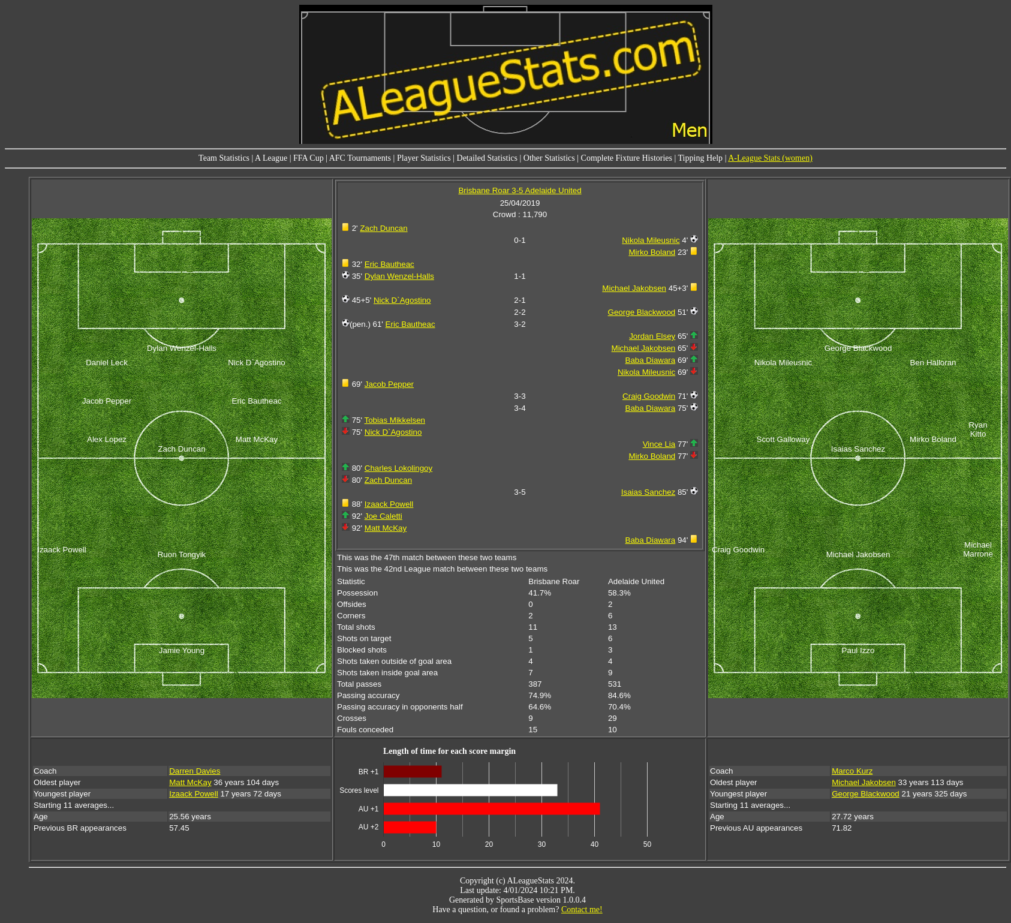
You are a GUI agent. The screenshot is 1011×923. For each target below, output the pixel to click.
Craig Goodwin (648, 396)
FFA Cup (308, 158)
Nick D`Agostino (402, 300)
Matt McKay (386, 528)
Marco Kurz (852, 770)
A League (271, 158)
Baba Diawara (650, 360)
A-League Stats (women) (770, 158)
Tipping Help (700, 158)
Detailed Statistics (487, 158)
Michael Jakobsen (634, 288)
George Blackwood (642, 312)
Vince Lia (659, 444)
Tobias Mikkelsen (395, 420)
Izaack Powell (389, 504)
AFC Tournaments (360, 158)
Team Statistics (223, 158)
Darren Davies (194, 770)
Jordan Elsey (652, 336)
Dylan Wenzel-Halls (399, 276)
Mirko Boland (651, 252)
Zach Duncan (383, 228)
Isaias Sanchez (648, 492)
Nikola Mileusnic (650, 240)
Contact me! (582, 909)
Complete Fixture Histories (626, 158)
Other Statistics (549, 158)
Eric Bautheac (389, 264)
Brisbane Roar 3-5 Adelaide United (519, 190)
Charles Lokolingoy (398, 468)
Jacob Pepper (389, 384)
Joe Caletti (383, 516)
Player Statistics (424, 158)
